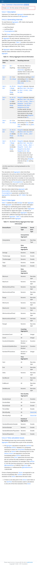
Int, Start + (29, 103)
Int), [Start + (27, 105)
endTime (13, 447)
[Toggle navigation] (2, 1)
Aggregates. (25, 16)
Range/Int (20, 86)
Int (10, 66)
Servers (11, 453)
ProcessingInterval (9, 31)
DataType (19, 203)
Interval (13, 451)
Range (14, 79)
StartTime (9, 482)
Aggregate (20, 14)
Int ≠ (11, 86)
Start (3, 66)
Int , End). (27, 151)
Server (8, 34)
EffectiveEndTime (8, 465)
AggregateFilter (6, 195)
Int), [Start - (27, 149)
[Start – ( (31, 145)
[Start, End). (21, 83)
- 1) (24, 103)
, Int (14, 86)
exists (8, 8)
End (3, 68)
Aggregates (15, 22)
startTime (28, 445)
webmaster (30, 562)
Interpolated (21, 449)
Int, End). (26, 107)
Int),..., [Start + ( (30, 101)
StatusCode (21, 70)
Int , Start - (29, 147)
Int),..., (27, 145)
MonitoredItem (6, 191)
